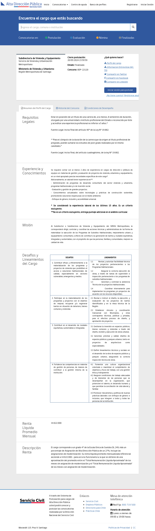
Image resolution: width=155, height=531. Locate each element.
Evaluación (77, 37)
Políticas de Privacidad (119, 527)
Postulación (53, 37)
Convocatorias (60, 4)
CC (134, 527)
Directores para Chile (96, 507)
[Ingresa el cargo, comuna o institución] (74, 27)
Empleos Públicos (94, 504)
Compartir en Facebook (116, 78)
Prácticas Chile (93, 511)
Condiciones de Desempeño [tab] (98, 108)
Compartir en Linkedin (116, 81)
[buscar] (133, 27)
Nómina (102, 37)
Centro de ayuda (79, 4)
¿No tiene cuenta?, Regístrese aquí (121, 95)
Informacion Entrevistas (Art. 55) (119, 69)
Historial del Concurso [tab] (67, 108)
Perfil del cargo (112, 63)
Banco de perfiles (98, 4)
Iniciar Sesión (147, 4)
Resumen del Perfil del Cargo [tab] (36, 108)
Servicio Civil (92, 501)
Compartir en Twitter (115, 74)
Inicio (46, 4)
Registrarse (132, 4)
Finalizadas (126, 37)
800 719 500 (128, 504)
